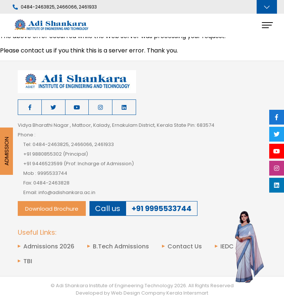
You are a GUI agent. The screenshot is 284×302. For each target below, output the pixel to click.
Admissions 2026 (48, 247)
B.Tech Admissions (121, 247)
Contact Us (185, 247)
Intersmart (195, 292)
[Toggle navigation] (267, 7)
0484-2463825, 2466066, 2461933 (55, 7)
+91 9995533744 (162, 208)
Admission (6, 151)
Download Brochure (51, 209)
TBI (27, 261)
